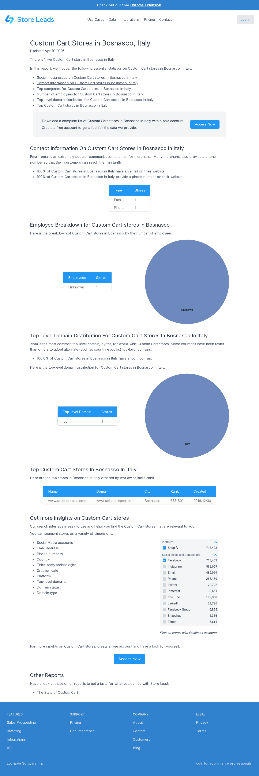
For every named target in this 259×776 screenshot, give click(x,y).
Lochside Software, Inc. (26, 763)
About (138, 722)
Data (112, 19)
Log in (245, 19)
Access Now (205, 124)
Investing (14, 731)
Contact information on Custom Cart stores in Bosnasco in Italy (87, 83)
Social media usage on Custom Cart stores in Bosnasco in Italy (87, 77)
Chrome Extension (145, 5)
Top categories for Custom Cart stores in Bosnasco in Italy (84, 89)
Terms (201, 731)
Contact (165, 19)
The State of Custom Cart (57, 692)
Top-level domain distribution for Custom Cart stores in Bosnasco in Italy (95, 100)
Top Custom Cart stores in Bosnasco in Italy (72, 105)
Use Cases (95, 19)
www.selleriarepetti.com (115, 501)
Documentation (82, 731)
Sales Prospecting (21, 722)
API (10, 748)
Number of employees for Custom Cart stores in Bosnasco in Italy (90, 94)
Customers (141, 739)
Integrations (129, 19)
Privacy (202, 722)
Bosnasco (152, 501)
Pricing (149, 19)
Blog (136, 748)
